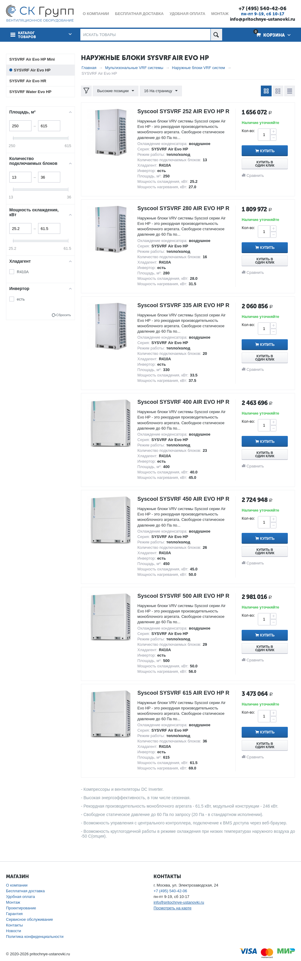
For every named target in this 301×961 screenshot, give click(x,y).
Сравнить (255, 175)
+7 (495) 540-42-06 (262, 8)
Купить (268, 151)
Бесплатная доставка (25, 891)
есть (21, 299)
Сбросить (63, 315)
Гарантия (14, 913)
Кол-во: (248, 130)
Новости (13, 931)
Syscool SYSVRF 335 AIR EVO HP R (183, 305)
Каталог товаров (27, 35)
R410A (23, 272)
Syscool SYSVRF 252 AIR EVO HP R (183, 111)
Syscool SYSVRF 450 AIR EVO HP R (183, 499)
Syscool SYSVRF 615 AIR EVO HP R (183, 693)
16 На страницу (161, 91)
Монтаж (13, 902)
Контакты (14, 925)
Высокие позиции (115, 91)
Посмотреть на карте (172, 908)
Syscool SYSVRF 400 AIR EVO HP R (183, 402)
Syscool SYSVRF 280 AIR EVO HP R (183, 208)
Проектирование (21, 908)
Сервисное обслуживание (29, 919)
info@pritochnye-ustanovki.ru (262, 19)
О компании (17, 885)
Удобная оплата (20, 896)
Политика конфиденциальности (35, 936)
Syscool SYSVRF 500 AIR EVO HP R (183, 596)
